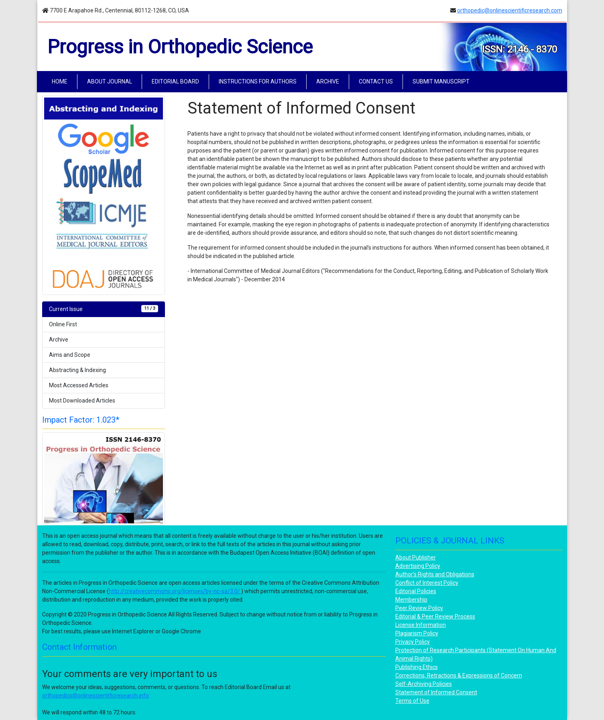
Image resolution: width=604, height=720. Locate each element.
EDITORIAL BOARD (175, 81)
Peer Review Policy (419, 608)
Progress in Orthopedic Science (180, 46)
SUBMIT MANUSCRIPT (441, 81)
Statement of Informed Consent (436, 692)
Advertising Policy (417, 566)
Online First (63, 324)
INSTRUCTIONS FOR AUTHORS (258, 81)
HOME (61, 81)
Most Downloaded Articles (82, 400)
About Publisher (415, 557)
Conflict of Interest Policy (426, 583)
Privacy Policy (412, 642)
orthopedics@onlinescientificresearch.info (95, 695)
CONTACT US (376, 81)
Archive (58, 339)
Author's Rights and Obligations (434, 574)
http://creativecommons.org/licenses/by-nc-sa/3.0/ (175, 591)
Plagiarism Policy (416, 633)
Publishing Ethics (416, 667)
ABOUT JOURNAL (109, 81)
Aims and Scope (69, 355)
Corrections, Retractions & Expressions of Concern (458, 675)
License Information (420, 625)
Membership (411, 599)
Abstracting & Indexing (77, 370)
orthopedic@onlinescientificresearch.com (509, 10)
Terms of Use (412, 701)
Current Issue (103, 308)
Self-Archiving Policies (423, 684)
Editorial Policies (415, 591)
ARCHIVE (327, 81)
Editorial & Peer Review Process (435, 616)
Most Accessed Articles (78, 385)
